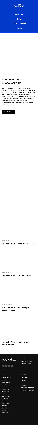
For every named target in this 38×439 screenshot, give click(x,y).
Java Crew (4, 405)
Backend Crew (5, 389)
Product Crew (5, 403)
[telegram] (12, 366)
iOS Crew (4, 384)
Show (19, 28)
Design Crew (5, 398)
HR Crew (4, 401)
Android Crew (5, 387)
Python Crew (5, 412)
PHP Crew (4, 408)
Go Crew (4, 410)
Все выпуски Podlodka (26, 361)
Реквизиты (23, 380)
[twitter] (3, 366)
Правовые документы (26, 379)
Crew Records (19, 23)
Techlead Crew (5, 396)
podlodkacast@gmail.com (27, 387)
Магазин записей (6, 377)
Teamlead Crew (6, 382)
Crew (19, 19)
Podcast (19, 14)
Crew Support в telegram (27, 390)
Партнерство (24, 377)
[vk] (6, 366)
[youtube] (9, 366)
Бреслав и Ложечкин (26, 363)
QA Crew (4, 394)
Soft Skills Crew (6, 380)
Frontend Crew (5, 391)
